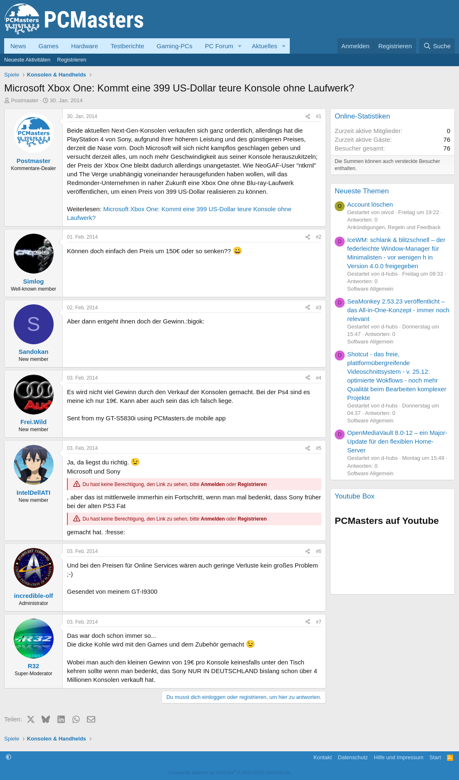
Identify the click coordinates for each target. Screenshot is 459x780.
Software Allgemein (370, 289)
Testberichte (127, 45)
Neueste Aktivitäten (27, 60)
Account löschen (370, 204)
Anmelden (213, 484)
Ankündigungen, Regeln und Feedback (394, 227)
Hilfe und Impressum (398, 757)
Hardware (84, 45)
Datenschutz (353, 757)
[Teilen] (307, 116)
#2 (318, 237)
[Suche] (437, 46)
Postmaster (25, 100)
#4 (318, 378)
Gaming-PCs (174, 45)
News (18, 45)
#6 (318, 551)
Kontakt (322, 757)
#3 (318, 308)
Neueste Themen (362, 191)
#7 (318, 622)
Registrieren (71, 60)
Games (49, 45)
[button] (240, 46)
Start (435, 757)
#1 (318, 116)
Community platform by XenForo (229, 772)
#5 (318, 448)
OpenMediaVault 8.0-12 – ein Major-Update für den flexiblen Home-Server (397, 441)
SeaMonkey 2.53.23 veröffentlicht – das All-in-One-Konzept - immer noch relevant (398, 310)
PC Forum (219, 45)
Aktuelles (264, 45)
